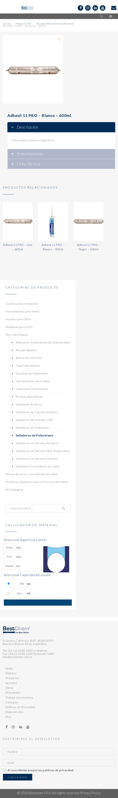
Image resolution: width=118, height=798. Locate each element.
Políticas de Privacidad (20, 707)
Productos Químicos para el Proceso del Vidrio (37, 481)
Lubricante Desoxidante (32, 389)
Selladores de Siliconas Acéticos (37, 443)
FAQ (8, 716)
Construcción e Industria (22, 303)
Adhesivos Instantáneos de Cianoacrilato (43, 342)
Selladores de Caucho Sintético (37, 412)
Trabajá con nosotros (19, 697)
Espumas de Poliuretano (32, 373)
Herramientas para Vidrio (23, 311)
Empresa (11, 673)
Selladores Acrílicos (29, 404)
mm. (13, 547)
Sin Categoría (14, 489)
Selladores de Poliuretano (55, 23)
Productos (23, 23)
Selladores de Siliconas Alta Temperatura (43, 450)
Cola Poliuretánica (28, 365)
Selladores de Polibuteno (32, 427)
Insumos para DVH (18, 319)
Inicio (7, 23)
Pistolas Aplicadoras (29, 396)
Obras (10, 687)
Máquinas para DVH (19, 327)
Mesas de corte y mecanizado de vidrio (32, 474)
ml (21, 584)
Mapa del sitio (14, 712)
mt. (12, 566)
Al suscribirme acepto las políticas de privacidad (40, 770)
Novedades (13, 692)
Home (9, 668)
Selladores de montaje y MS (34, 420)
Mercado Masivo (17, 334)
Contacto (12, 702)
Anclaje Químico (26, 350)
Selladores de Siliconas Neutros (37, 458)
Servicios (11, 683)
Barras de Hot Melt (29, 358)
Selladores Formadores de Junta (37, 466)
